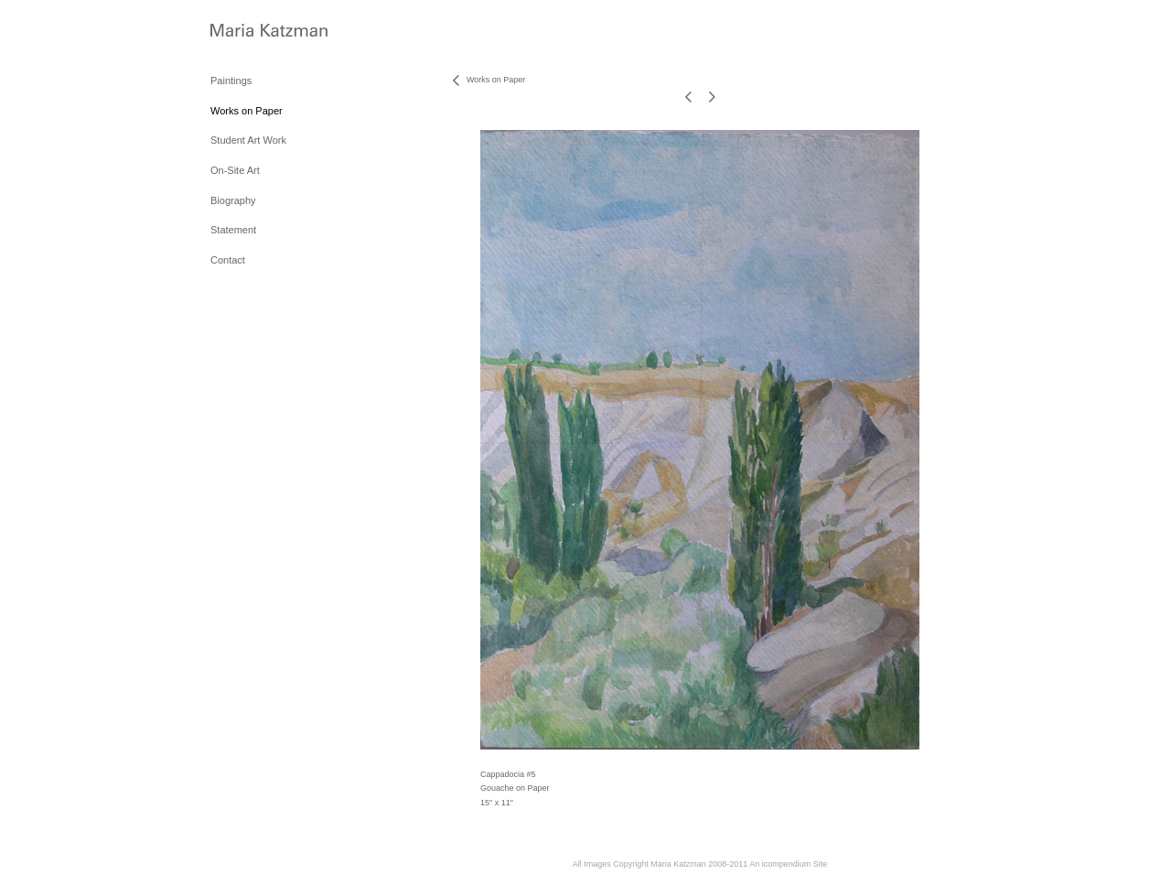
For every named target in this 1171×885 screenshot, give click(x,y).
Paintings (231, 80)
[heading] (256, 31)
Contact (227, 259)
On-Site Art (235, 170)
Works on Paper (246, 110)
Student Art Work (248, 140)
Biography (233, 200)
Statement (233, 229)
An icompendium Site (788, 864)
